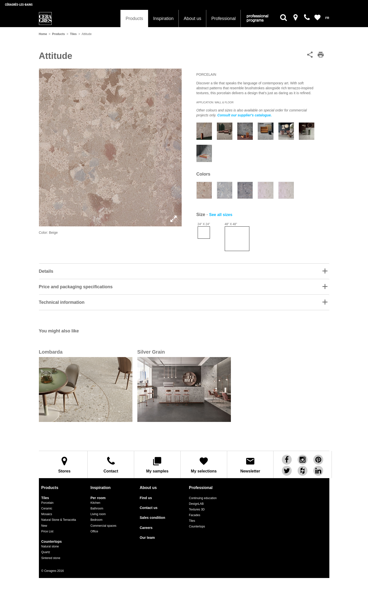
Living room (98, 514)
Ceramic (46, 508)
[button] (184, 271)
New (44, 525)
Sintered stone (50, 558)
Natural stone (50, 546)
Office (94, 531)
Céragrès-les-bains (18, 4)
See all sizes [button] (220, 215)
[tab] (184, 271)
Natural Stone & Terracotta (58, 520)
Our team (147, 538)
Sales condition (152, 518)
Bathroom (97, 508)
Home (43, 34)
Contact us (149, 508)
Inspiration (163, 18)
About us (192, 18)
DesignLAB (196, 504)
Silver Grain (151, 352)
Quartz (45, 552)
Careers (146, 528)
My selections (204, 464)
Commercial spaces (103, 525)
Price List (47, 531)
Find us (146, 498)
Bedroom (97, 520)
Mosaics (46, 514)
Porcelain (47, 503)
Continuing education (203, 498)
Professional (223, 18)
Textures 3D (197, 509)
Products (134, 18)
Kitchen (95, 503)
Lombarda (51, 352)
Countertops (51, 541)
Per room (98, 498)
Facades (194, 515)
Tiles (73, 34)
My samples (157, 464)
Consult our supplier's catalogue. (244, 115)
